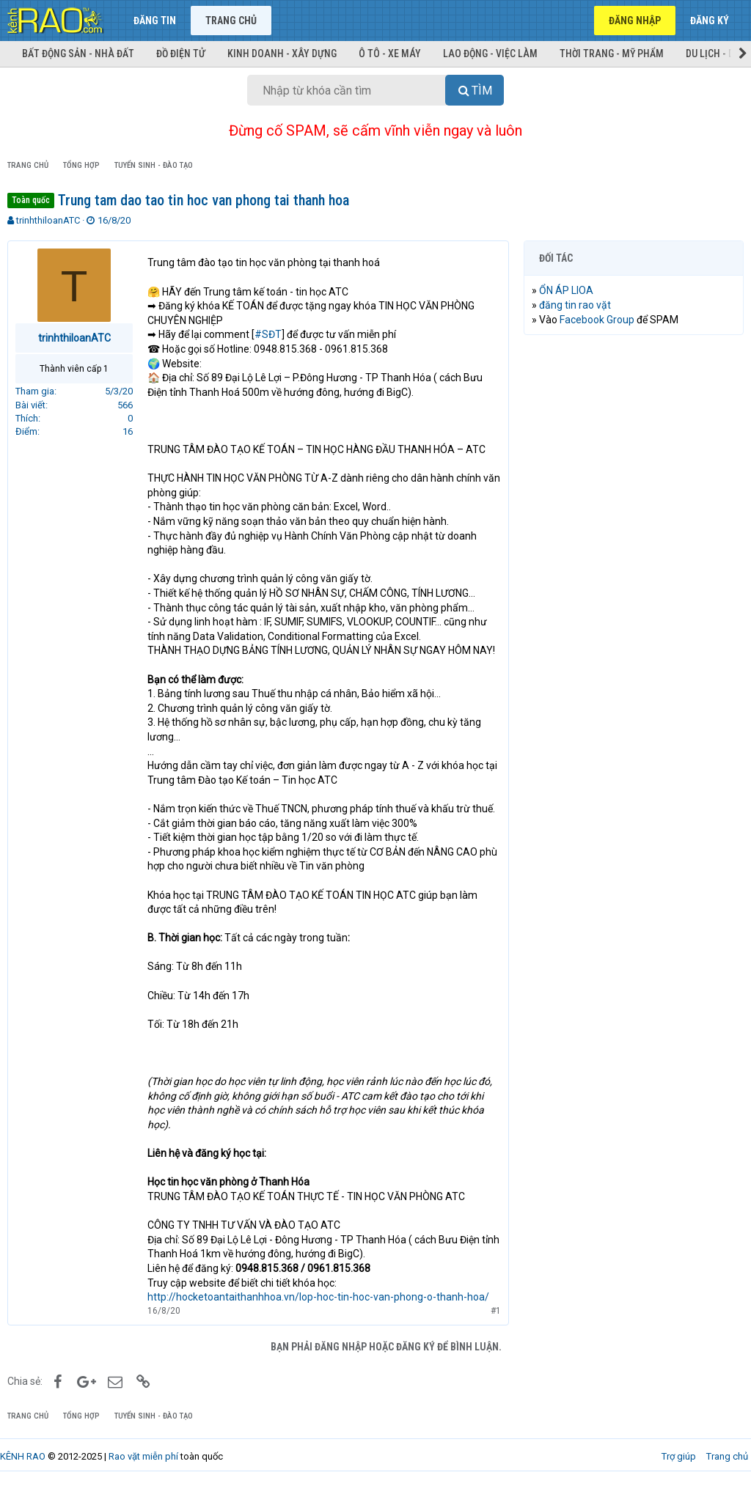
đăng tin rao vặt (575, 305)
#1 (496, 1311)
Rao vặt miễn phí (143, 1456)
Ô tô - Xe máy (390, 53)
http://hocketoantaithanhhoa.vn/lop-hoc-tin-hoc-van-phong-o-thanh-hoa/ (318, 1297)
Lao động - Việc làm (490, 53)
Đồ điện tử (180, 53)
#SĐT (268, 334)
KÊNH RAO (22, 1456)
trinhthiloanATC (48, 220)
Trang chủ (231, 20)
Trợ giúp (679, 1456)
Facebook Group (597, 319)
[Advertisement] (634, 441)
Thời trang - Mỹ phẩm (612, 53)
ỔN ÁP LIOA (566, 290)
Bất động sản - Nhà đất (78, 53)
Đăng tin (154, 20)
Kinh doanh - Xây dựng (282, 53)
